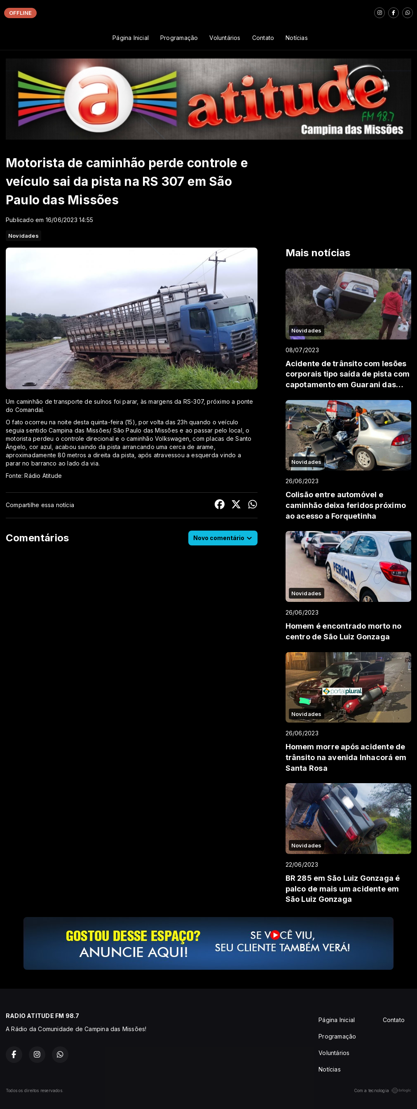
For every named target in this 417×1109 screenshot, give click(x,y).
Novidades (23, 235)
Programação (179, 37)
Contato (263, 37)
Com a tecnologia (382, 1090)
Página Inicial (130, 37)
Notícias (297, 37)
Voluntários (224, 37)
